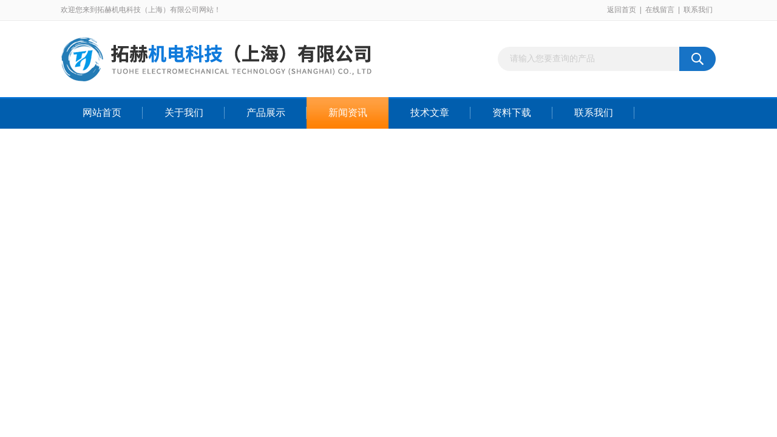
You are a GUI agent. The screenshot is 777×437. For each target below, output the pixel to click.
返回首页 (621, 9)
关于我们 (184, 112)
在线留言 (659, 9)
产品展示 (265, 112)
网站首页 (102, 112)
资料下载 (511, 112)
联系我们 (698, 9)
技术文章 (429, 112)
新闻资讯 (347, 112)
